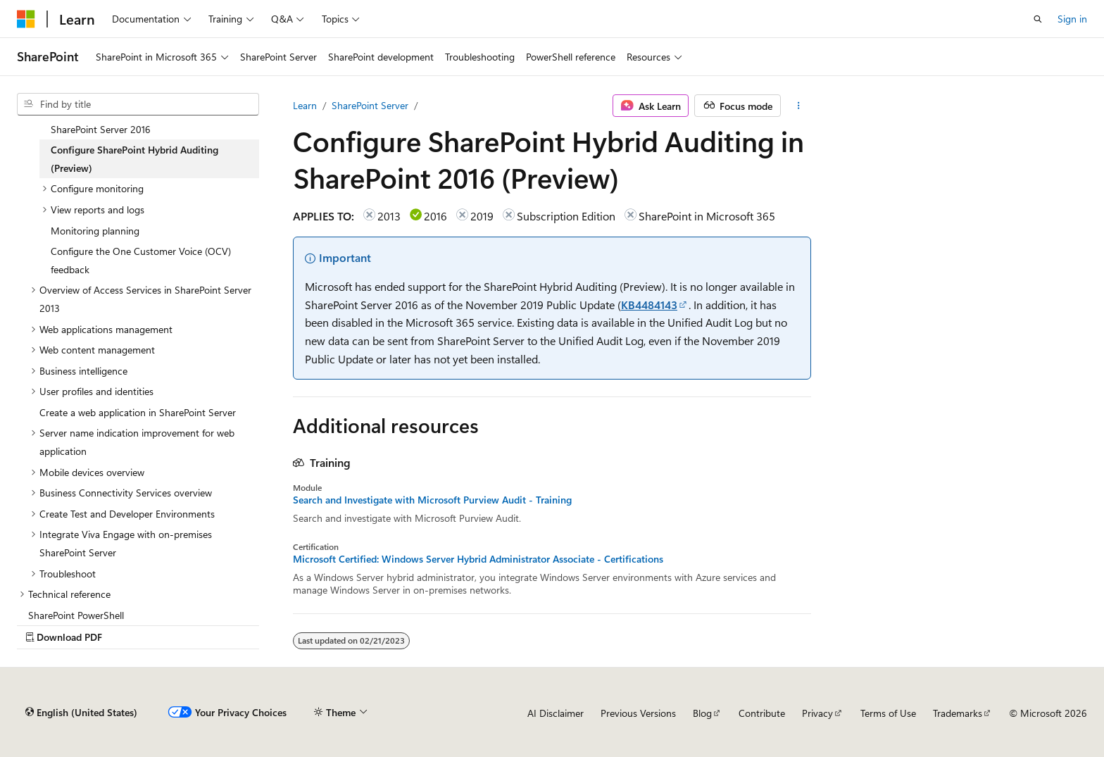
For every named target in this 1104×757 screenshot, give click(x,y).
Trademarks (957, 713)
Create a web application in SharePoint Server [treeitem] (137, 412)
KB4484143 (649, 304)
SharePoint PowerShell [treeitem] (76, 615)
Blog (702, 713)
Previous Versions (638, 713)
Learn (305, 105)
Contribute (762, 713)
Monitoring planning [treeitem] (95, 230)
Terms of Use (888, 713)
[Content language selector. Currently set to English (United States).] (81, 712)
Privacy (817, 713)
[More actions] (798, 105)
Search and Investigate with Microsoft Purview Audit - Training (432, 500)
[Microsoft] (26, 19)
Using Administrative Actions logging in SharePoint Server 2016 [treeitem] (136, 120)
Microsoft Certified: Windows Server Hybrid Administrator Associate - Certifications (478, 559)
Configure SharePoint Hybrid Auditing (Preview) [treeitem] (134, 159)
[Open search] (1038, 19)
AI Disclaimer (555, 713)
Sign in (1072, 18)
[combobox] (138, 104)
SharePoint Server (370, 105)
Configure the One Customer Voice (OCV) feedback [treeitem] (141, 260)
